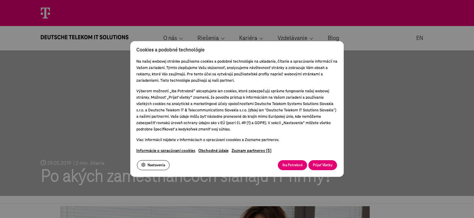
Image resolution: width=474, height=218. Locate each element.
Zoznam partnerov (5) (251, 151)
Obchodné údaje (213, 151)
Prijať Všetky (323, 165)
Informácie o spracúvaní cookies (165, 151)
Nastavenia (153, 165)
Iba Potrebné (292, 165)
